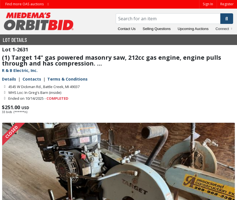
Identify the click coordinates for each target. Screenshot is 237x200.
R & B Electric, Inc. (20, 70)
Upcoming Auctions (193, 29)
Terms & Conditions (67, 79)
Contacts (32, 79)
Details (9, 79)
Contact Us (127, 29)
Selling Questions (157, 29)
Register (227, 4)
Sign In (208, 4)
